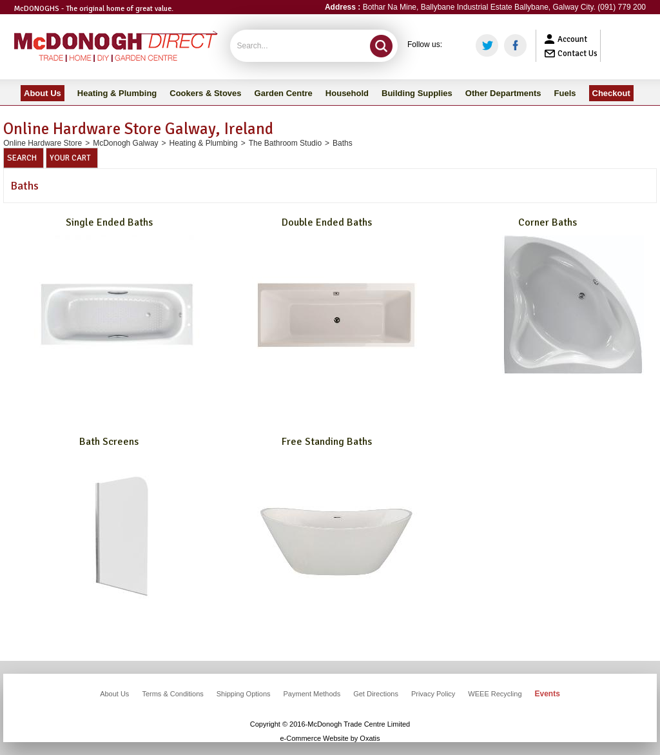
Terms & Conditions (172, 694)
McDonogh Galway (125, 143)
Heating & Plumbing (204, 143)
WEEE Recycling (494, 694)
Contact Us (577, 53)
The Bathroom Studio (285, 143)
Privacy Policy (433, 694)
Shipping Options (244, 694)
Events (547, 693)
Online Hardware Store (42, 143)
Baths (343, 143)
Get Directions (375, 694)
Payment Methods (312, 694)
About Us (114, 694)
